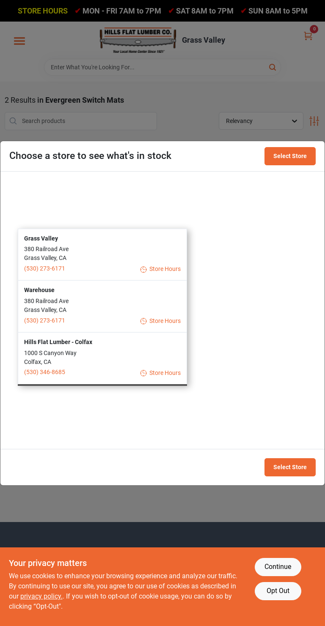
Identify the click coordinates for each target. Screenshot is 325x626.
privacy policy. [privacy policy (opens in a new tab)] (41, 596)
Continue (277, 567)
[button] (102, 254)
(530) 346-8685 (44, 372)
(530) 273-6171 (44, 268)
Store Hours (160, 269)
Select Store (290, 156)
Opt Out (278, 591)
